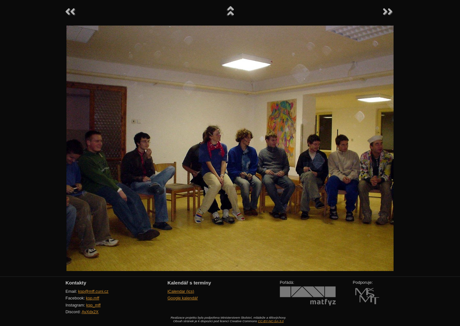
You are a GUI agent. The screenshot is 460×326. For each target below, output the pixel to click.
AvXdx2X (89, 311)
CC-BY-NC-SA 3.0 (271, 321)
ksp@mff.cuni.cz (93, 291)
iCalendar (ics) (180, 291)
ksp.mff (92, 298)
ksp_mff (93, 305)
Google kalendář (182, 298)
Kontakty (75, 282)
